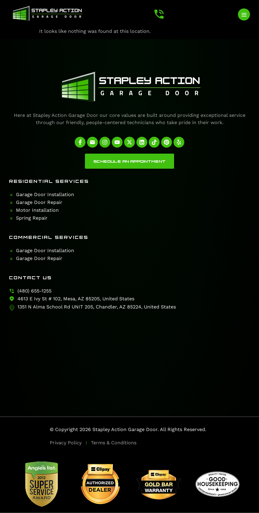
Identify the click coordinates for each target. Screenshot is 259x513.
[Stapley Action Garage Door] (129, 353)
